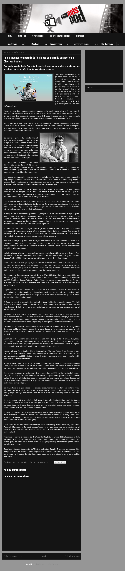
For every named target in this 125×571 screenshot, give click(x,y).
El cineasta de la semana (81, 43)
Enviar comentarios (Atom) (47, 564)
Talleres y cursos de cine (60, 35)
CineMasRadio (38, 35)
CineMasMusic (12, 43)
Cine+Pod (22, 35)
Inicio (44, 556)
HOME (9, 35)
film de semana (107, 43)
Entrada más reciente (14, 556)
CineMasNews (33, 43)
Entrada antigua (72, 556)
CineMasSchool (56, 43)
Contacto (80, 35)
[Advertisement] (41, 541)
